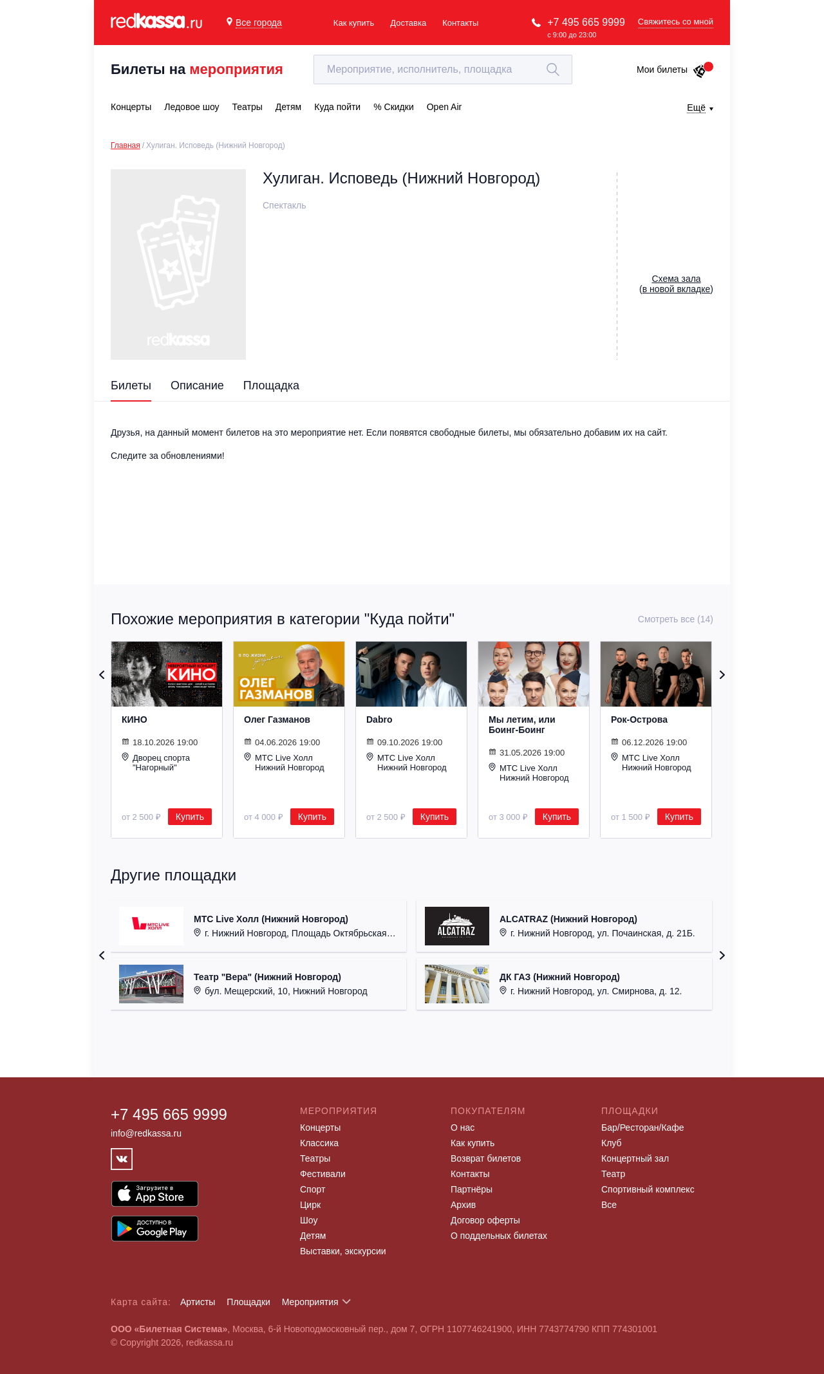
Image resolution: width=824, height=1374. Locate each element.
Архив (463, 1205)
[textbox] (443, 69)
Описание (197, 385)
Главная (125, 145)
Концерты (320, 1127)
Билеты (131, 385)
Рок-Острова (639, 719)
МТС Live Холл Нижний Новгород (284, 762)
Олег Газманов (277, 719)
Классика (319, 1143)
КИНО (134, 719)
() (676, 284)
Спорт (312, 1189)
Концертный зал (635, 1158)
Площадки (248, 1302)
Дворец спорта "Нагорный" (156, 762)
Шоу (308, 1220)
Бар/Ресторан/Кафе (642, 1127)
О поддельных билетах (499, 1235)
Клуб (611, 1143)
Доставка (408, 23)
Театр (613, 1174)
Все (609, 1205)
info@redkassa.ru (146, 1133)
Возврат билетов (486, 1158)
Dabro (379, 719)
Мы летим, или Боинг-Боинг (522, 724)
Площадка (271, 385)
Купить (190, 817)
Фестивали (323, 1174)
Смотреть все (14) (675, 619)
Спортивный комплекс (648, 1189)
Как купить (353, 23)
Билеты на (197, 69)
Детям (313, 1235)
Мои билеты (672, 69)
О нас (462, 1127)
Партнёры (471, 1189)
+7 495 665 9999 (586, 22)
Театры (315, 1158)
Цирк (310, 1205)
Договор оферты (485, 1220)
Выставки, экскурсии (343, 1251)
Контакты (460, 23)
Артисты (198, 1302)
